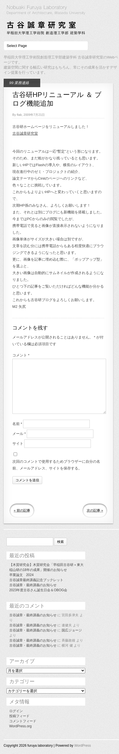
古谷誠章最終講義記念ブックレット (36, 580)
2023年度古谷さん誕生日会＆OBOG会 (38, 590)
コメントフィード (22, 721)
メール (19, 434)
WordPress (82, 746)
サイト (17, 443)
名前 (17, 424)
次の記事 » (95, 511)
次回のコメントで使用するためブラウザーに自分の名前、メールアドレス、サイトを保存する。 (56, 464)
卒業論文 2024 (21, 575)
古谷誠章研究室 (25, 133)
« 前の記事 (22, 511)
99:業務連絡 (19, 83)
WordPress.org (20, 726)
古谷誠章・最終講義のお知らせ (33, 585)
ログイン (16, 711)
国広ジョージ (72, 630)
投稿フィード (19, 716)
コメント (21, 355)
